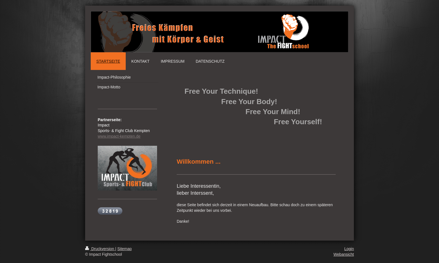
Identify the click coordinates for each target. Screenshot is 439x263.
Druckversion (100, 248)
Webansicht (343, 254)
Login (349, 248)
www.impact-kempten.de (119, 136)
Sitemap (124, 248)
